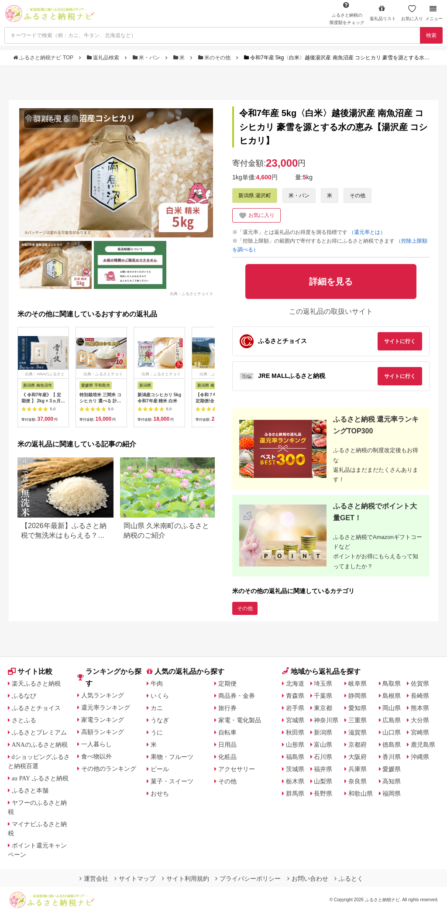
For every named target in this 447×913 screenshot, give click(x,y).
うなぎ (160, 720)
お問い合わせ (307, 878)
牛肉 (157, 683)
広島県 (391, 720)
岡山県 (391, 708)
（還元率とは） (367, 232)
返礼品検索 (104, 58)
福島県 (295, 757)
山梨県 (323, 781)
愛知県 (357, 708)
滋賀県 (357, 732)
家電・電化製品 (239, 720)
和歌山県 (360, 793)
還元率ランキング (105, 707)
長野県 (323, 793)
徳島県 (391, 744)
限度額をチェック (347, 13)
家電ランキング (102, 720)
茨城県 (295, 769)
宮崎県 (420, 732)
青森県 (295, 696)
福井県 (323, 769)
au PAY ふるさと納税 (40, 778)
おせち (160, 793)
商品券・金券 (236, 696)
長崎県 (420, 696)
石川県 (323, 757)
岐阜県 (357, 683)
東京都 (323, 708)
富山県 (323, 744)
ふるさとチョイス (36, 708)
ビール (160, 769)
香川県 (391, 757)
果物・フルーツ (172, 757)
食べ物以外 (96, 756)
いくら (160, 696)
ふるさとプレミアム (39, 732)
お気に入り (412, 13)
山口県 (391, 732)
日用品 (227, 744)
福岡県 (391, 793)
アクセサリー (236, 769)
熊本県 (420, 708)
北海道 (295, 683)
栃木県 (295, 781)
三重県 (357, 720)
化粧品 (227, 757)
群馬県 (295, 793)
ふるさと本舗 (30, 790)
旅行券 (227, 708)
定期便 (227, 683)
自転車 (227, 732)
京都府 (357, 744)
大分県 (420, 720)
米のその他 (215, 58)
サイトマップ (134, 878)
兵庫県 (357, 769)
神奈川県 (326, 720)
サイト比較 (30, 671)
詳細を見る (51, 119)
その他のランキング (108, 768)
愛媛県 (391, 769)
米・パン (147, 58)
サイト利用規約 (185, 878)
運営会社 (93, 878)
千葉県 (323, 696)
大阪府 (357, 757)
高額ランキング (102, 732)
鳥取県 (391, 683)
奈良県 (357, 781)
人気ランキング (102, 695)
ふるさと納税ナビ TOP (44, 58)
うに (157, 732)
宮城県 (295, 720)
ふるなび (24, 696)
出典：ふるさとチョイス (191, 294)
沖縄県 (420, 757)
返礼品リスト (383, 13)
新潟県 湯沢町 (254, 195)
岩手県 (295, 708)
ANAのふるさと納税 (40, 744)
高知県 (391, 781)
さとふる (24, 720)
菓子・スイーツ (172, 781)
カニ (157, 708)
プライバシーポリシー (248, 878)
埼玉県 (323, 683)
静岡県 (357, 696)
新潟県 (323, 732)
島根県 (391, 696)
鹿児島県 (423, 744)
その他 (357, 195)
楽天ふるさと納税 (36, 683)
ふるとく (348, 878)
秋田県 (295, 732)
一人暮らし (96, 744)
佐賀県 (420, 683)
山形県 (295, 744)
